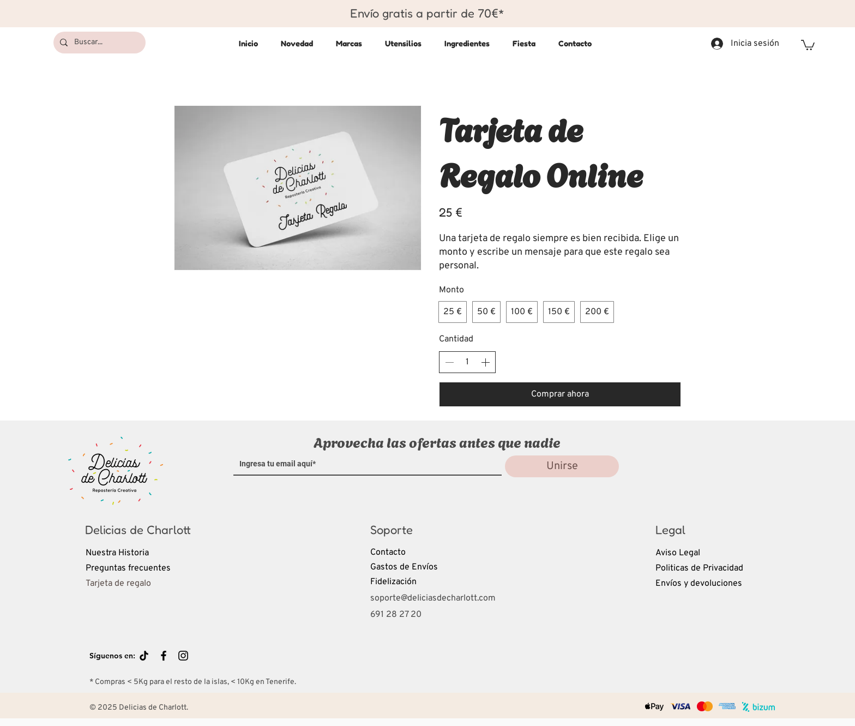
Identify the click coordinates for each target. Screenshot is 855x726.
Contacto (388, 552)
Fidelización (393, 582)
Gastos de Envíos (404, 567)
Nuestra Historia (117, 553)
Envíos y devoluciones (698, 583)
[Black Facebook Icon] (163, 655)
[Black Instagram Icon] (183, 655)
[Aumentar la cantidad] (485, 362)
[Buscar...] (98, 42)
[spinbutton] (467, 362)
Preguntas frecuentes (128, 568)
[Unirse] (562, 466)
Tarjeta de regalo (118, 583)
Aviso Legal (677, 553)
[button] (808, 44)
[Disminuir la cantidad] (449, 362)
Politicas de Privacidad (699, 568)
